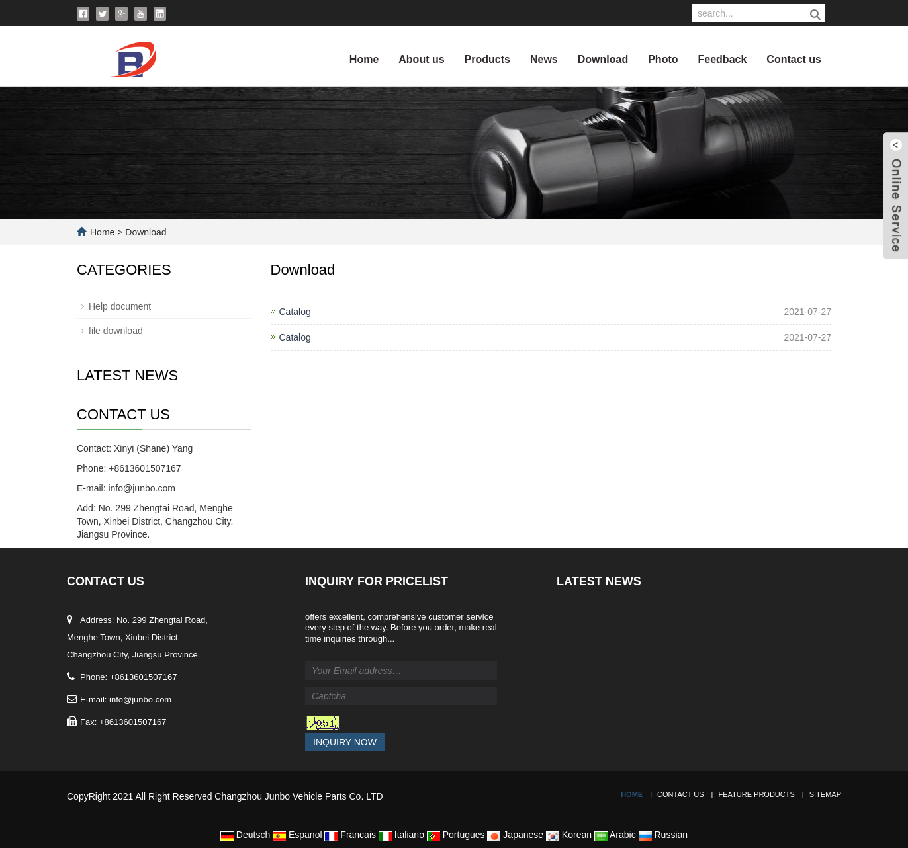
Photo (663, 59)
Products (487, 59)
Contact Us (680, 794)
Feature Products (756, 794)
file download (116, 330)
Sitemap (825, 794)
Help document (120, 306)
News (544, 59)
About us (421, 59)
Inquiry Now (345, 742)
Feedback (722, 59)
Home (364, 59)
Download (603, 59)
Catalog (295, 311)
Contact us (793, 59)
